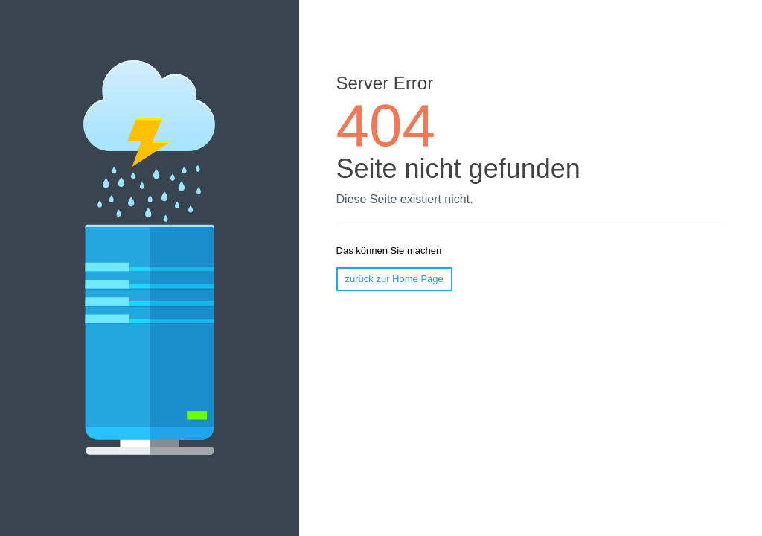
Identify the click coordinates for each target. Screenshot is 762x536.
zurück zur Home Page (394, 278)
